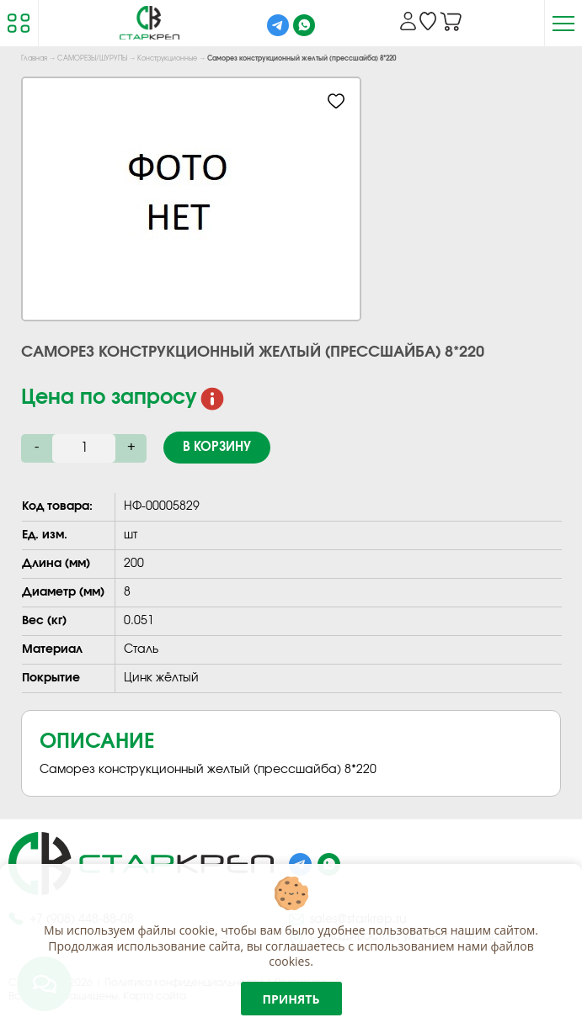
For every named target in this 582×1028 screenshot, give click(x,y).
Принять (291, 999)
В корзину (217, 447)
